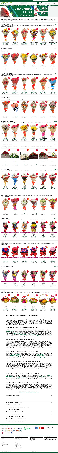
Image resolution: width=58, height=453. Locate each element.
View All (56, 24)
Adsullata (43, 235)
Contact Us (31, 436)
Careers (2, 440)
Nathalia (34, 235)
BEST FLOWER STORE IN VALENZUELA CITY (35, 451)
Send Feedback (32, 438)
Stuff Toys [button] (26, 5)
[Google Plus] (43, 428)
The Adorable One (33, 187)
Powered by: (49, 425)
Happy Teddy (15, 187)
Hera (52, 91)
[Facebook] (36, 428)
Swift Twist (33, 138)
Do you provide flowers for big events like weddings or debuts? (16, 421)
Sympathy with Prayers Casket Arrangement (15, 163)
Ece (14, 235)
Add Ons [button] (30, 5)
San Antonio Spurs (33, 66)
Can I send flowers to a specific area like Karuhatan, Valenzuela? (16, 400)
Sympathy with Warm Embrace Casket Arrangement (43, 163)
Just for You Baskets (52, 308)
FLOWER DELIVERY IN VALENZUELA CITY (6, 451)
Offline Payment (17, 441)
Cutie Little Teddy (43, 187)
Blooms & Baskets (33, 308)
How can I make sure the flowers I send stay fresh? (14, 414)
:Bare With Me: (52, 187)
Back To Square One (52, 138)
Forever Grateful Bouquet (15, 42)
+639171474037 (33, 439)
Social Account (37, 425)
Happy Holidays (15, 308)
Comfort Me (24, 187)
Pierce (15, 284)
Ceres (24, 235)
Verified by (25, 425)
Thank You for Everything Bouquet (52, 42)
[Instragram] (39, 428)
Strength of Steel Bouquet (5, 42)
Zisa (52, 235)
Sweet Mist (14, 260)
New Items (46, 0)
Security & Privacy (17, 444)
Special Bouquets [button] (12, 5)
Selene (24, 91)
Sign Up (53, 0)
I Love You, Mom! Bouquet (43, 42)
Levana (15, 91)
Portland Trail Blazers (43, 66)
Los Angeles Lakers (14, 66)
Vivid (5, 284)
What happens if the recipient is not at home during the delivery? (16, 418)
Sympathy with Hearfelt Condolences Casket (24, 163)
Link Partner (2, 445)
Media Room (3, 441)
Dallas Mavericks (5, 66)
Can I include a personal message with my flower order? (15, 416)
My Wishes (5, 138)
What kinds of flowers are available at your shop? (13, 402)
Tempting (43, 260)
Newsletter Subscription (4, 444)
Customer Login (17, 439)
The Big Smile (24, 308)
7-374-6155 (32, 440)
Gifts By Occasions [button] (35, 5)
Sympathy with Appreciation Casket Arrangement (33, 163)
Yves (5, 260)
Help (56, 0)
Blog (1, 439)
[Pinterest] (41, 428)
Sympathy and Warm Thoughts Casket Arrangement (5, 163)
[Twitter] (38, 428)
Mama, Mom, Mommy (24, 42)
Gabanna (34, 260)
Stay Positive (24, 138)
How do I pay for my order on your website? (13, 404)
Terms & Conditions (18, 445)
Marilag (24, 284)
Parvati (34, 91)
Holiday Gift (43, 308)
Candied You (52, 260)
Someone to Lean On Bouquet (34, 42)
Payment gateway (4, 425)
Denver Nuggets (53, 66)
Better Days (14, 138)
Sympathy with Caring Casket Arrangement (52, 163)
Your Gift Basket (5, 308)
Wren (43, 284)
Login (50, 0)
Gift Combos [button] (22, 5)
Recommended (36, 0)
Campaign (16, 446)
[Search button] (38, 3)
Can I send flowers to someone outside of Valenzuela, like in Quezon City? (17, 407)
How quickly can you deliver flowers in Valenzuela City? (14, 397)
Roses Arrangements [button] (6, 5)
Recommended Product (18, 447)
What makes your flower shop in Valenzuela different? (14, 411)
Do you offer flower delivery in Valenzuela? (12, 395)
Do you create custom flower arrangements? (13, 409)
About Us (2, 438)
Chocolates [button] (17, 5)
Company (2, 436)
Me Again (24, 260)
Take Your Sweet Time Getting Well (43, 139)
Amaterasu (33, 284)
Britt (5, 235)
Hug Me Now (5, 187)
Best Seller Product (42, 0)
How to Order (17, 440)
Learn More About (18, 436)
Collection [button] (53, 5)
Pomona (43, 91)
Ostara (5, 91)
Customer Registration (18, 438)
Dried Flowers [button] (41, 5)
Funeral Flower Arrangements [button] (47, 5)
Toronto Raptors (24, 66)
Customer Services (47, 436)
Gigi (52, 284)
